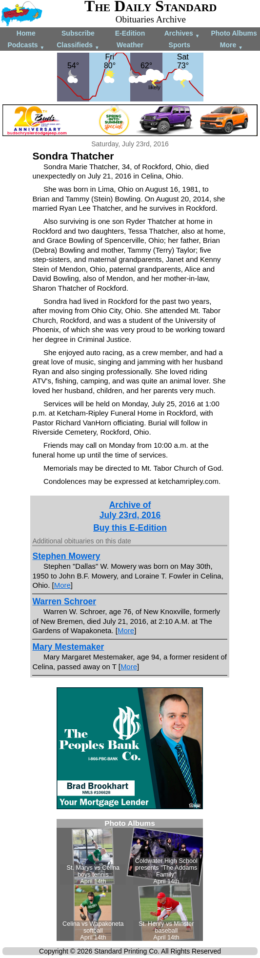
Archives (182, 34)
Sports (179, 45)
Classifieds (78, 45)
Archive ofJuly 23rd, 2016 (130, 510)
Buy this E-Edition (130, 528)
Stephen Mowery (66, 556)
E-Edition (130, 33)
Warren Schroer (64, 601)
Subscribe (78, 33)
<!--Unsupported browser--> (130, 880)
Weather (130, 45)
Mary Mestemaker (68, 647)
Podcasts (25, 45)
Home (26, 33)
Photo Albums (234, 33)
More (231, 45)
